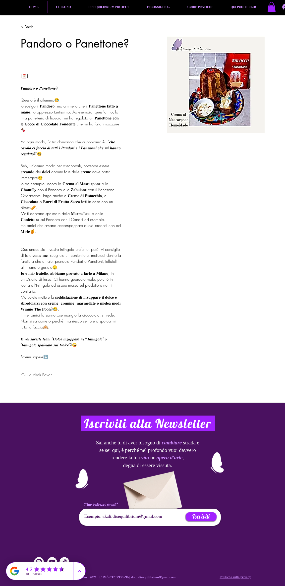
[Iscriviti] (201, 516)
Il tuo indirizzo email (99, 504)
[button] (271, 7)
